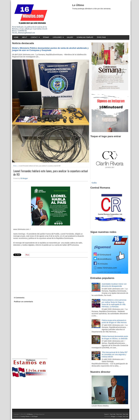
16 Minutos (30, 414)
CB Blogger (24, 178)
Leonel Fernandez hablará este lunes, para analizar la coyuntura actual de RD (50, 172)
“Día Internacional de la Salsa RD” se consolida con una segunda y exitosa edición (115, 354)
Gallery (70, 37)
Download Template (85, 37)
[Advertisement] (32, 274)
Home (16, 37)
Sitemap (46, 37)
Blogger (113, 416)
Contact (34, 37)
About (24, 37)
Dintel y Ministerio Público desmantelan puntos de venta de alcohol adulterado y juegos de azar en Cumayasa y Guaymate (50, 49)
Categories (57, 37)
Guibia (94, 183)
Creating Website (25, 416)
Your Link (112, 414)
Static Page (101, 37)
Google (120, 416)
